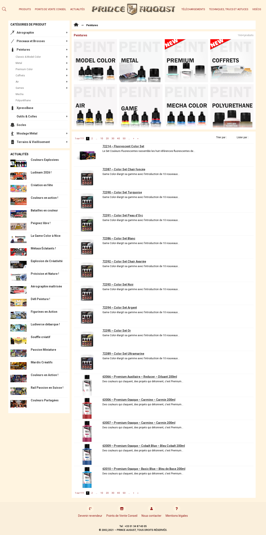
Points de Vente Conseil (50, 9)
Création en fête (42, 185)
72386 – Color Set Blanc (118, 238)
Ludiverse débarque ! (45, 324)
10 (101, 138)
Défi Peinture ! (40, 299)
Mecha (19, 94)
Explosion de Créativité (47, 261)
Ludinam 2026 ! (41, 172)
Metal (19, 63)
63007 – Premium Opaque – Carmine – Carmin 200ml (138, 422)
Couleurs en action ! (44, 197)
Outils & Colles (27, 116)
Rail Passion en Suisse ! (47, 387)
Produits (25, 9)
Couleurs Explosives (45, 159)
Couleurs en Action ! (44, 375)
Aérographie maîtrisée (46, 286)
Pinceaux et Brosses (31, 41)
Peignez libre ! (40, 223)
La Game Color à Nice (45, 235)
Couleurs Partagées (45, 400)
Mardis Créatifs (42, 362)
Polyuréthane (23, 100)
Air (17, 81)
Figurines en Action (44, 311)
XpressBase (25, 108)
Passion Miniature (43, 349)
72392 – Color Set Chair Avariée (124, 261)
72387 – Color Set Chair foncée (123, 169)
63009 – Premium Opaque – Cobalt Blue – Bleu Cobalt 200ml (143, 445)
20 (107, 138)
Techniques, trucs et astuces (228, 9)
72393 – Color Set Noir (118, 284)
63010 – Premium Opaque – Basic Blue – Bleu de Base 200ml (143, 468)
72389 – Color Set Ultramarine (123, 353)
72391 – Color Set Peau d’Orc (122, 215)
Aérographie (25, 32)
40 (118, 138)
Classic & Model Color (28, 56)
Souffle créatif (40, 337)
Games (20, 88)
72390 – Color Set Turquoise (122, 192)
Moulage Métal (27, 133)
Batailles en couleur (44, 210)
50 (124, 138)
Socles (21, 125)
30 (113, 138)
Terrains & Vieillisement (33, 142)
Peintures (23, 49)
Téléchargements (193, 9)
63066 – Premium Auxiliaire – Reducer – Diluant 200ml (139, 376)
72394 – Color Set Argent (119, 307)
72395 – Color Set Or (116, 330)
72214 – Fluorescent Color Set (123, 146)
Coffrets (20, 75)
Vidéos (256, 9)
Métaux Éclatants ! (43, 248)
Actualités (77, 9)
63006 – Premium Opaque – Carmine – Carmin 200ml (138, 399)
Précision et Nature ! (45, 273)
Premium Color (24, 69)
